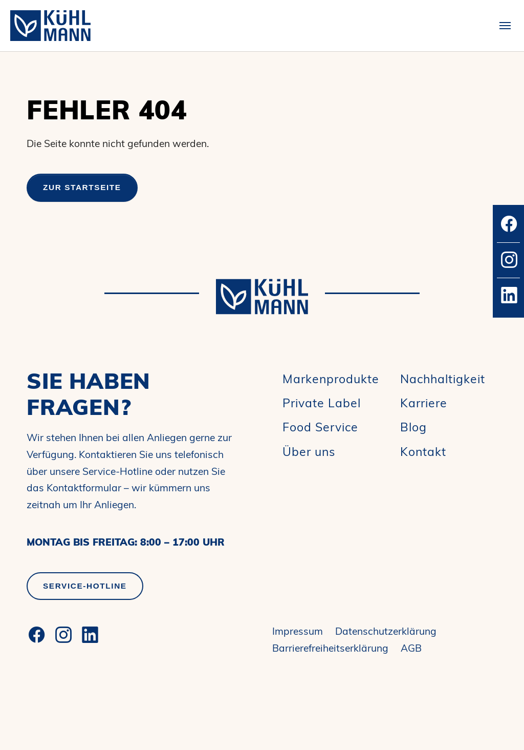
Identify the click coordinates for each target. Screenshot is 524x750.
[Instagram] (63, 634)
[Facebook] (37, 634)
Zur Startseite (82, 187)
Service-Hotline (85, 585)
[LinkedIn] (90, 634)
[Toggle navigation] (505, 25)
